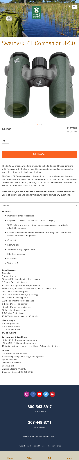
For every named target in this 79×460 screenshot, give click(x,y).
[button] (37, 125)
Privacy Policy (23, 446)
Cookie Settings (54, 446)
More (69, 458)
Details (5, 205)
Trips (29, 458)
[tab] (39, 205)
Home (10, 458)
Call (49, 458)
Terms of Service (39, 446)
